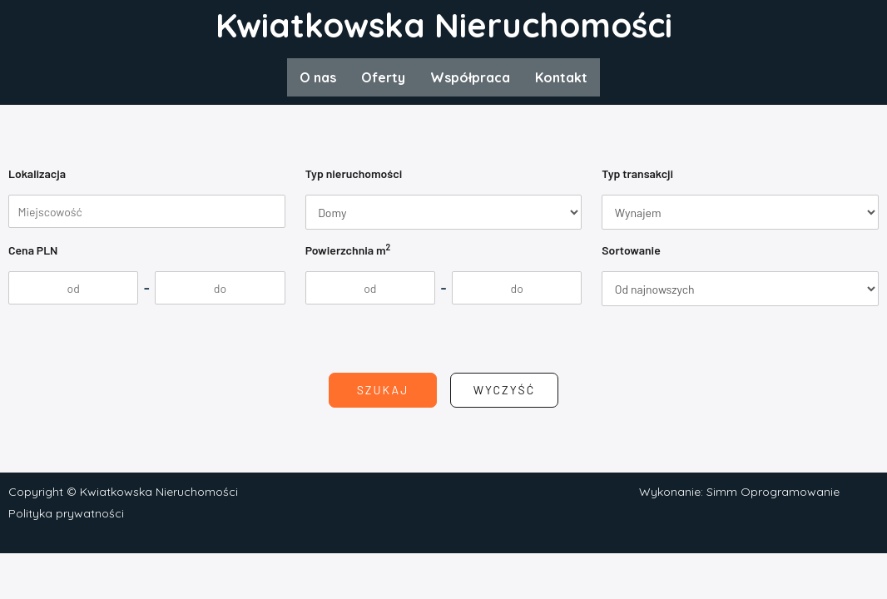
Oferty (383, 77)
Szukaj (383, 390)
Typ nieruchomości (354, 173)
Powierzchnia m (348, 249)
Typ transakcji (637, 173)
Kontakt (561, 77)
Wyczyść (504, 390)
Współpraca (470, 77)
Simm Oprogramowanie (773, 491)
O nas (318, 77)
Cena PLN (33, 250)
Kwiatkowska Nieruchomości (444, 25)
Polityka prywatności (66, 513)
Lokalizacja (37, 173)
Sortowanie (631, 250)
